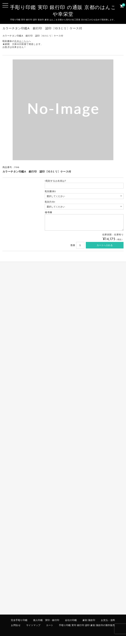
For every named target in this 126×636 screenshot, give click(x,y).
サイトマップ (33, 625)
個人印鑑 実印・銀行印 (46, 620)
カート (49, 625)
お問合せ (16, 625)
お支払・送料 (108, 620)
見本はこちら (21, 41)
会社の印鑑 (71, 620)
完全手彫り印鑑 (19, 620)
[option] (63, 109)
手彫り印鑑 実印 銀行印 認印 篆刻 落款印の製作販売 (87, 625)
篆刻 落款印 (89, 620)
